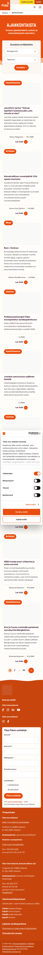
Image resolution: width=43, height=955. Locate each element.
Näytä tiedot (31, 504)
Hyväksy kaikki (21, 512)
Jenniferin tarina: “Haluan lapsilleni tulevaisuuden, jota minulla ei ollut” (18, 111)
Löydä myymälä (27, 2)
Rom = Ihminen (11, 248)
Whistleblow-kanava (10, 952)
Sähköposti (9, 758)
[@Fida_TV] (18, 710)
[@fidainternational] (8, 710)
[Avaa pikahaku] (34, 7)
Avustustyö (13, 790)
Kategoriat (13, 51)
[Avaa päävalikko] (40, 7)
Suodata (20, 68)
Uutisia (38, 2)
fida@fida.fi (7, 893)
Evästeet (30, 944)
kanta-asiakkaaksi (15, 802)
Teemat (11, 60)
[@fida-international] (13, 710)
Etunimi (7, 735)
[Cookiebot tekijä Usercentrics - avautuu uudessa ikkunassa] (30, 433)
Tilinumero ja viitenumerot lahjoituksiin (19, 929)
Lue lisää (19, 142)
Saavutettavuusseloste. (24, 946)
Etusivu (5, 13)
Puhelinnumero (10, 769)
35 (23, 670)
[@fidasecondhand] (3, 722)
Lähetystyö (13, 785)
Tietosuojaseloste (19, 944)
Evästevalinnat (8, 946)
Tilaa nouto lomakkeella (13, 845)
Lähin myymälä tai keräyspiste (15, 822)
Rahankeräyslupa (9, 949)
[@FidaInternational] (3, 710)
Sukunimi (8, 746)
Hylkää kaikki (21, 519)
